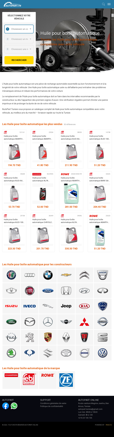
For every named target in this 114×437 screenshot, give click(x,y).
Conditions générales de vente (53, 403)
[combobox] (19, 29)
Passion (109, 425)
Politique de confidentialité (51, 406)
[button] (103, 4)
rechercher (19, 60)
